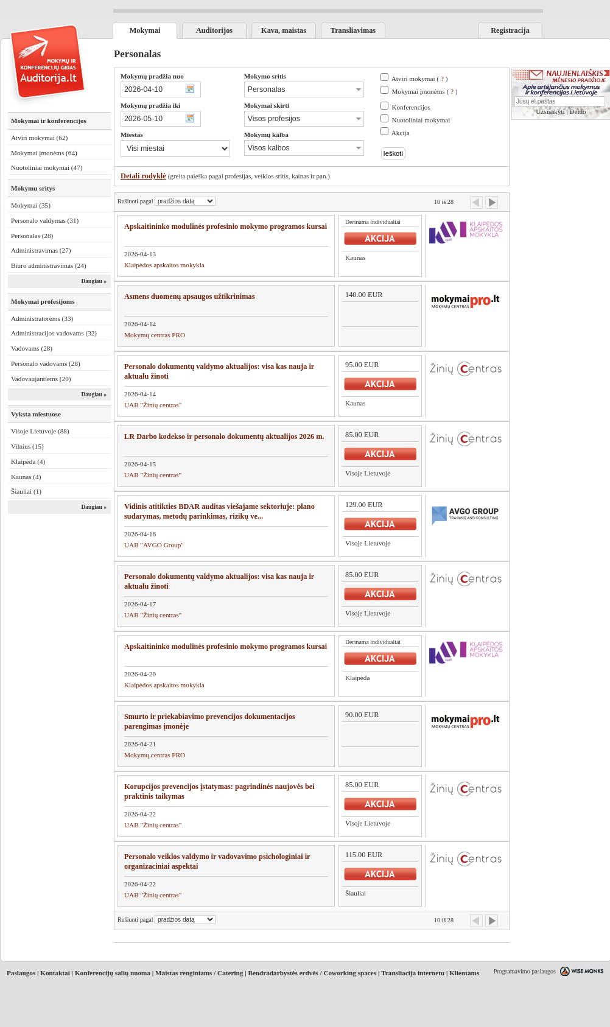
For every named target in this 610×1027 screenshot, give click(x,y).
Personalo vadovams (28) (45, 363)
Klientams (464, 972)
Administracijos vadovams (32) (54, 333)
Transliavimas (353, 30)
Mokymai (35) (31, 205)
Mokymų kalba (266, 134)
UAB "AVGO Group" (154, 545)
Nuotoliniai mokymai (420, 120)
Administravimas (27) (41, 250)
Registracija (510, 30)
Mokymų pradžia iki (150, 105)
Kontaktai (55, 972)
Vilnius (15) (27, 446)
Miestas (132, 134)
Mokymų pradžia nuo (152, 76)
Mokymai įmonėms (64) (44, 152)
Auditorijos (214, 30)
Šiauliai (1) (26, 491)
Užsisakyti (550, 111)
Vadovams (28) (31, 348)
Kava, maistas (283, 30)
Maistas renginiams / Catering (199, 972)
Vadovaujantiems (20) (41, 378)
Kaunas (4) (26, 476)
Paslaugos (21, 972)
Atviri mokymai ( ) (419, 78)
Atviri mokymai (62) (39, 137)
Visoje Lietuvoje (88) (40, 431)
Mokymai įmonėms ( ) (424, 91)
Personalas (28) (32, 235)
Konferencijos (410, 107)
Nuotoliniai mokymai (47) (46, 167)
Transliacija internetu (412, 972)
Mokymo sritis (265, 76)
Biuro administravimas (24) (48, 265)
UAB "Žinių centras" (152, 404)
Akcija (400, 132)
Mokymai (145, 30)
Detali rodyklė (143, 176)
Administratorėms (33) (42, 318)
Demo (577, 111)
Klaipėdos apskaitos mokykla (164, 264)
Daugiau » (94, 281)
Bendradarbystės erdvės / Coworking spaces (312, 972)
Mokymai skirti (266, 105)
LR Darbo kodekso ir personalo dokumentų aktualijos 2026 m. (224, 436)
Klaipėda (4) (28, 461)
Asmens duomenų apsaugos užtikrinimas (189, 296)
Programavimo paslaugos (525, 971)
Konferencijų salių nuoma (112, 972)
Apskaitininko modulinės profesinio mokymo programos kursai (225, 226)
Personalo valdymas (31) (45, 220)
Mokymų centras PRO (154, 334)
